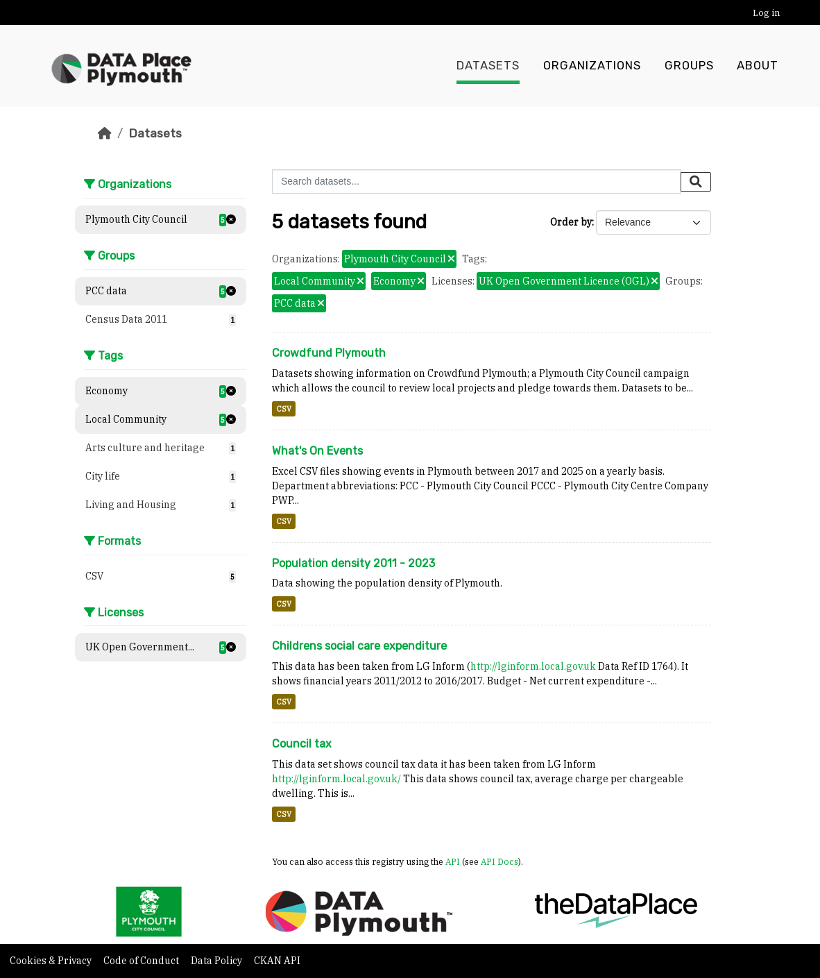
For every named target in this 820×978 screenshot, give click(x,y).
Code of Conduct (142, 960)
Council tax (302, 743)
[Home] (105, 133)
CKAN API (277, 960)
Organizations (592, 66)
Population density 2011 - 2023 (353, 563)
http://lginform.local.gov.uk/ (336, 779)
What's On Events (317, 450)
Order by (571, 222)
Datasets (488, 66)
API (452, 861)
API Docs (499, 861)
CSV (283, 409)
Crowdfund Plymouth (329, 353)
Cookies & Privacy (52, 960)
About (757, 66)
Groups (689, 66)
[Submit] (696, 182)
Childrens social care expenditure (359, 645)
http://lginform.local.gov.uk (533, 666)
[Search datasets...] (476, 181)
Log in (766, 13)
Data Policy (217, 960)
